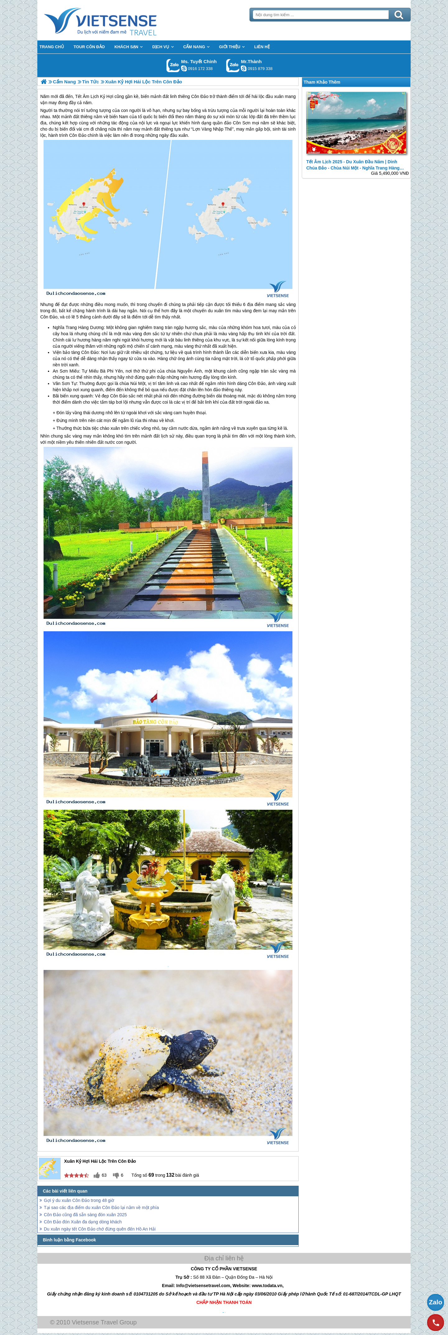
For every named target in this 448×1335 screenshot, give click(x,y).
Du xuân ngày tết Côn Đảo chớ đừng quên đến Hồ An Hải (100, 1228)
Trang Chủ (115, 20)
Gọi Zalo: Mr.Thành (233, 65)
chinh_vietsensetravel (184, 68)
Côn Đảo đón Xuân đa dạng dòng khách (83, 1221)
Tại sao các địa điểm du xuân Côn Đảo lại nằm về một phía (101, 1207)
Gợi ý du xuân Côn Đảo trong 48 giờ (79, 1200)
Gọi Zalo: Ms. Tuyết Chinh (173, 65)
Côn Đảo (77, 135)
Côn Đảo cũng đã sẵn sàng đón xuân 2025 (85, 1214)
